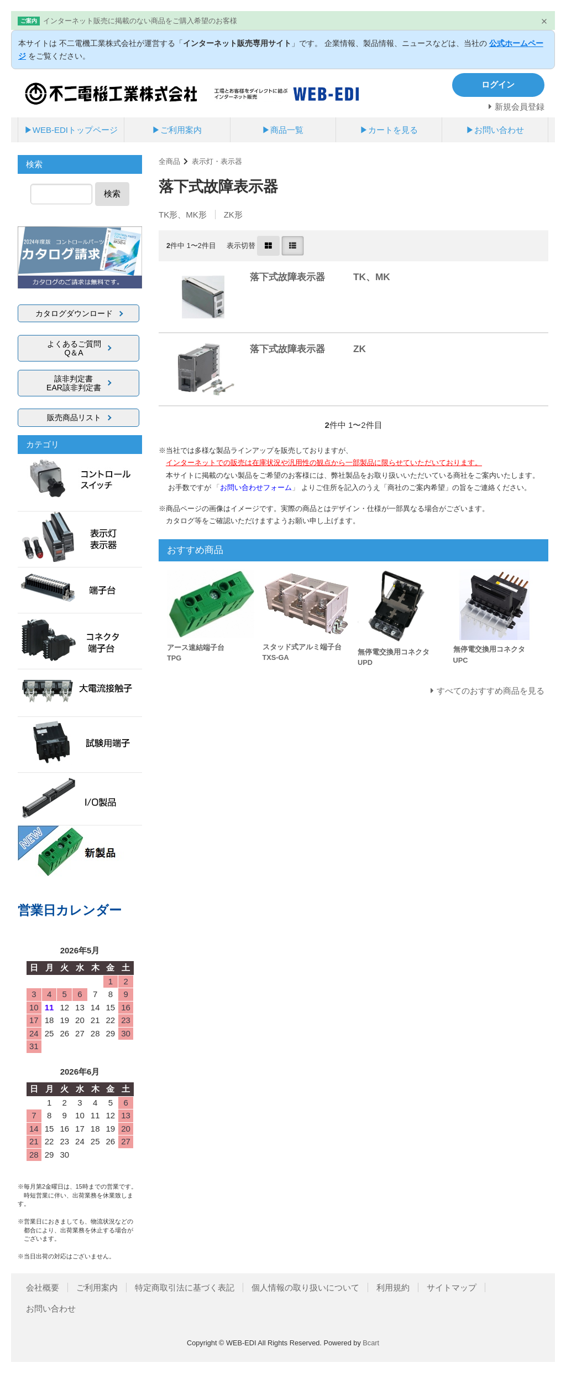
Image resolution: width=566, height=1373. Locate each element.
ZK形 (233, 214)
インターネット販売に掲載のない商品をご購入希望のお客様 (140, 21)
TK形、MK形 (183, 214)
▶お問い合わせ (495, 130)
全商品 (169, 161)
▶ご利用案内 (177, 130)
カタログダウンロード (74, 313)
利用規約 (393, 1287)
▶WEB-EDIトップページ (71, 130)
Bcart (371, 1343)
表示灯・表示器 (217, 161)
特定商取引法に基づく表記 (184, 1287)
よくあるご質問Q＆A (74, 348)
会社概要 (42, 1287)
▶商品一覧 (282, 130)
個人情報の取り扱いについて (305, 1287)
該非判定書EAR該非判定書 (73, 383)
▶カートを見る (389, 130)
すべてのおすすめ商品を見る (490, 690)
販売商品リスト (74, 417)
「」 (257, 487)
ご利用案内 (97, 1287)
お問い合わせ (51, 1308)
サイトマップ (451, 1287)
